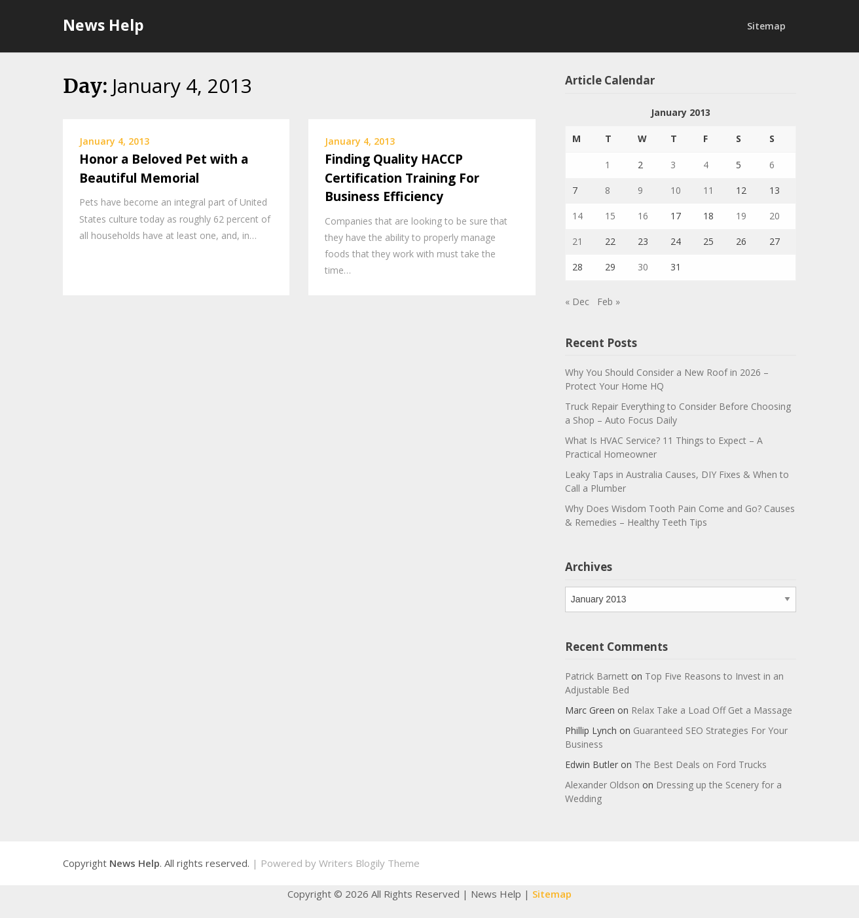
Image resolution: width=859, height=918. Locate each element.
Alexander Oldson (602, 785)
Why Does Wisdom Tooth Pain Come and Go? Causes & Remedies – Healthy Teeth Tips (680, 515)
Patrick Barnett (597, 676)
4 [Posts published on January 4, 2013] (705, 164)
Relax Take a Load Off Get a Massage (711, 710)
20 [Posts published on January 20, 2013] (774, 216)
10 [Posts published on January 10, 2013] (675, 190)
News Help (103, 24)
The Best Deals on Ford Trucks (700, 764)
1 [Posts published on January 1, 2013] (607, 164)
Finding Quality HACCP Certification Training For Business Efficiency (402, 178)
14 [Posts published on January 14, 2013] (577, 216)
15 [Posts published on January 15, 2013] (610, 216)
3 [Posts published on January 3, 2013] (673, 164)
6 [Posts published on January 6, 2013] (772, 164)
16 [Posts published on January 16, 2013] (643, 216)
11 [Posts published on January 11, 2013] (708, 190)
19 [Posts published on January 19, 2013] (741, 216)
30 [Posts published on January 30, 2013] (643, 267)
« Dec (577, 301)
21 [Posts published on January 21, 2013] (577, 241)
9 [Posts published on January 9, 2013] (640, 190)
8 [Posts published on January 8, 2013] (607, 190)
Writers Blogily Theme (369, 863)
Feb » (608, 301)
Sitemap (766, 26)
